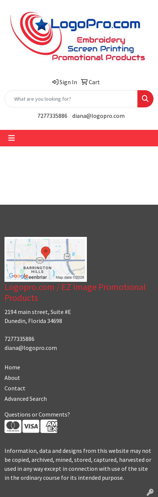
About (12, 377)
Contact (14, 388)
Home (12, 367)
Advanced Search (25, 398)
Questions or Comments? (37, 414)
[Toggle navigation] (11, 138)
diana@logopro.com (98, 115)
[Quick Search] (71, 98)
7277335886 (52, 115)
